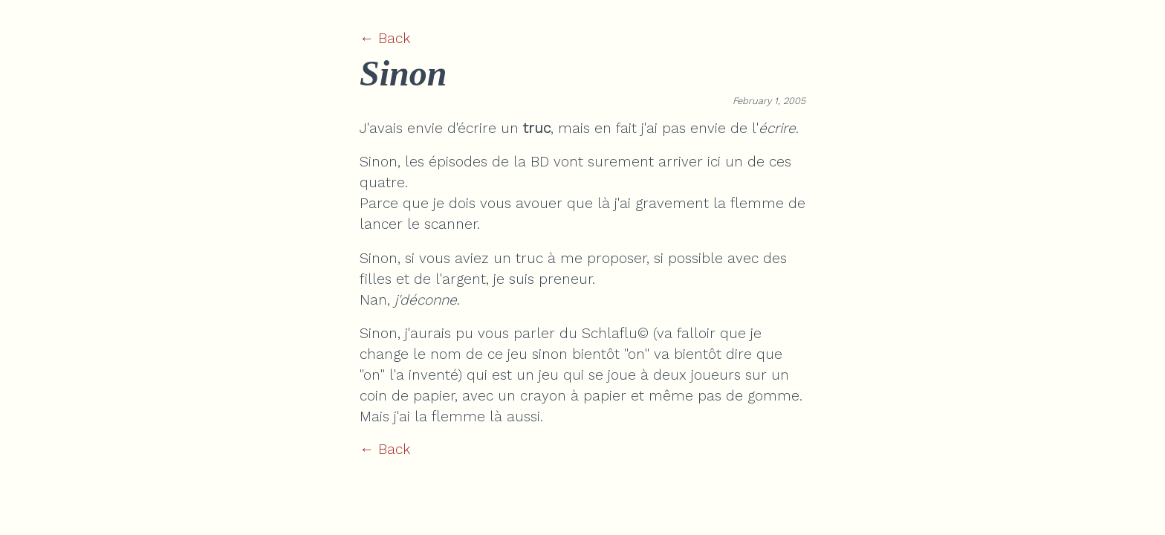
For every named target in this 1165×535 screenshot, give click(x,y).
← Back (385, 38)
